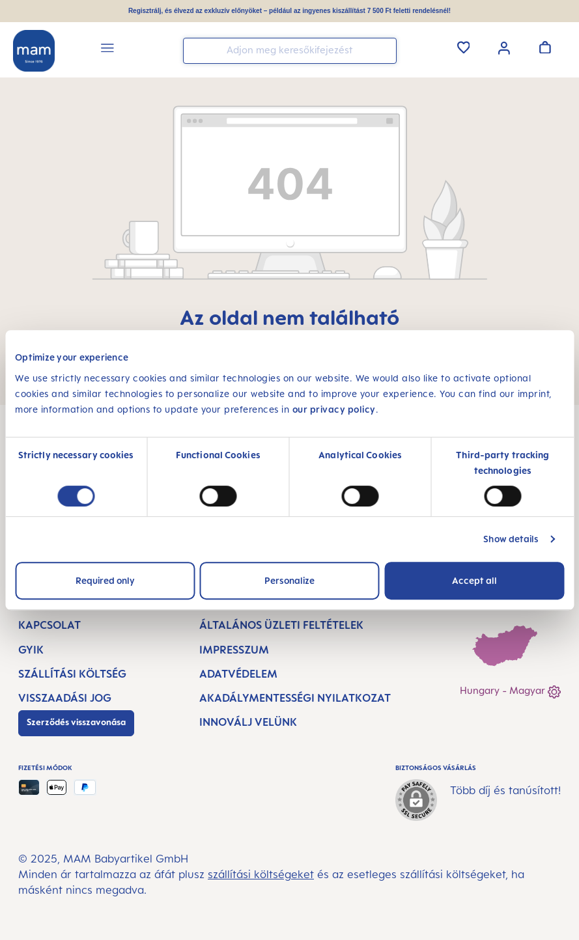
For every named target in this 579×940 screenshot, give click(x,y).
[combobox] (290, 51)
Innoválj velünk (248, 721)
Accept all (474, 580)
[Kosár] (545, 46)
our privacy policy (334, 409)
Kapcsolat (49, 624)
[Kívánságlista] (463, 46)
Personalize (289, 580)
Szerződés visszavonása (76, 722)
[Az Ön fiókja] (504, 47)
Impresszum (234, 649)
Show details (511, 538)
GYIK (31, 649)
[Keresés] (383, 49)
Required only (105, 580)
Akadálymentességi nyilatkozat (295, 697)
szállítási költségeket (261, 874)
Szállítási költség (72, 673)
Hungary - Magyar (510, 691)
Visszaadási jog (64, 697)
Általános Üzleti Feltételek (281, 624)
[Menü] (107, 50)
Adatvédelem (238, 673)
